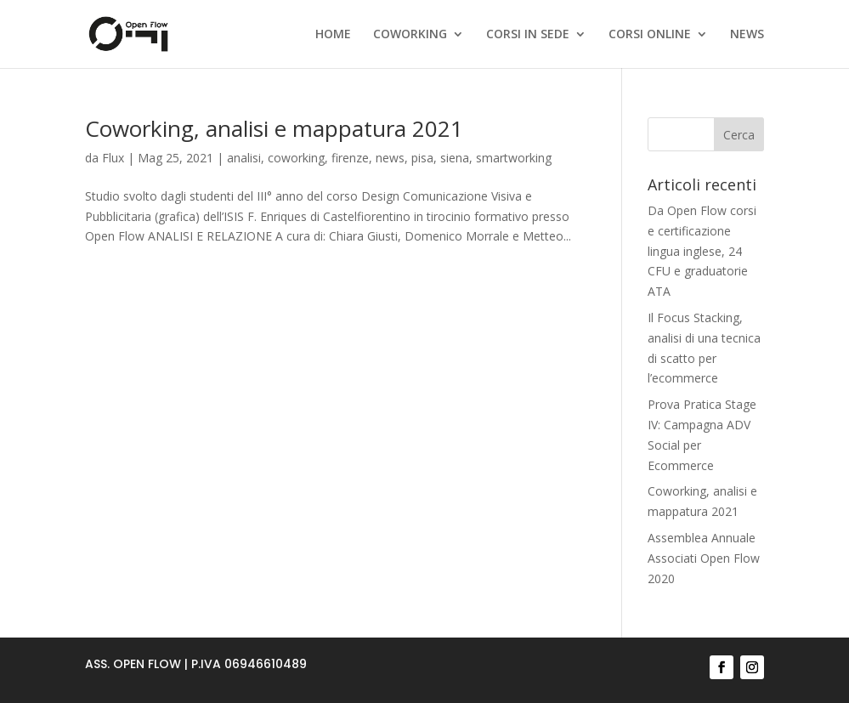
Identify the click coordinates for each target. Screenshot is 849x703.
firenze (350, 158)
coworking (296, 158)
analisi (244, 158)
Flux (113, 158)
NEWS (747, 35)
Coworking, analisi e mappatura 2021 (274, 128)
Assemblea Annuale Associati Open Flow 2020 (704, 558)
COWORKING (410, 35)
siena (454, 158)
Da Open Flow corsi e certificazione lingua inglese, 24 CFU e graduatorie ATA (702, 250)
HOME (333, 35)
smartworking (514, 158)
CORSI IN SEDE (527, 35)
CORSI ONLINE (649, 35)
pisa (422, 158)
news (390, 158)
